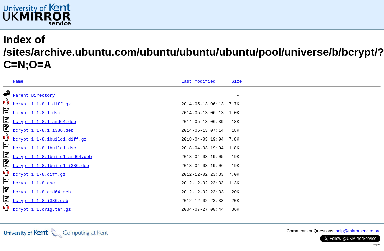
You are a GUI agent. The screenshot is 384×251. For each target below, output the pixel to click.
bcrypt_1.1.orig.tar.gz (42, 209)
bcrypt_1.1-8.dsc (34, 183)
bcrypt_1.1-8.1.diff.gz (42, 104)
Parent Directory (34, 95)
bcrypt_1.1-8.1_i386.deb (43, 130)
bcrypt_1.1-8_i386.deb (40, 200)
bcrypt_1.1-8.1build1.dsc (44, 148)
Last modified (198, 81)
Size (236, 81)
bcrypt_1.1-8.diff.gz (39, 174)
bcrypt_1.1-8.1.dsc (36, 112)
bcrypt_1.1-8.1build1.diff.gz (49, 139)
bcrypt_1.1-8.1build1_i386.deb (51, 165)
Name (18, 81)
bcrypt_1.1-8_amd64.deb (42, 192)
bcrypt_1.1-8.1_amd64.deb (44, 121)
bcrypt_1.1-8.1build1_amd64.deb (52, 156)
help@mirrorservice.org (358, 230)
